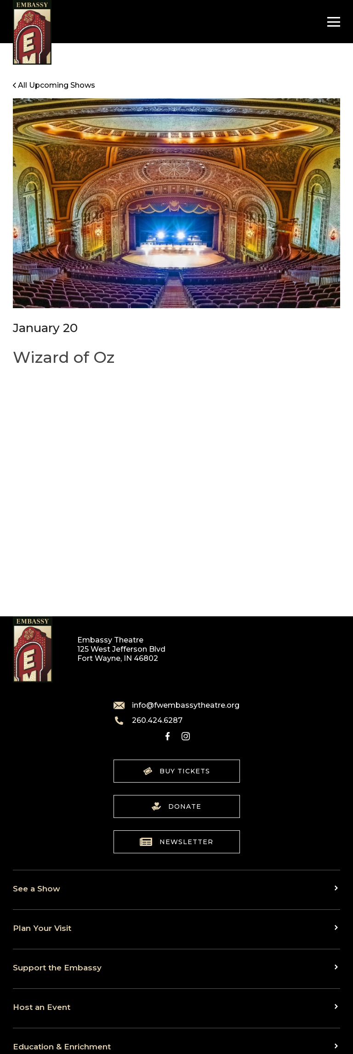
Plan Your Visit (42, 928)
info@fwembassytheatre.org (176, 705)
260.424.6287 (148, 720)
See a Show (36, 888)
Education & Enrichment (62, 1046)
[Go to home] (32, 32)
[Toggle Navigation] (331, 22)
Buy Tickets (176, 771)
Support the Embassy (57, 967)
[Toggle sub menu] (337, 888)
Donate (176, 806)
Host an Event (41, 1007)
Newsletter (176, 842)
